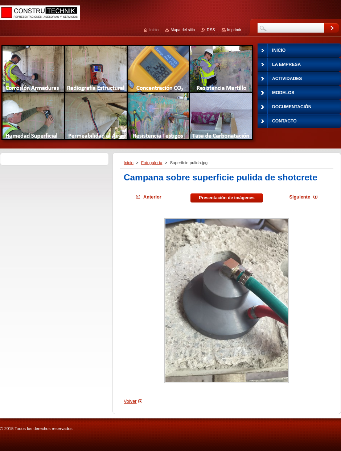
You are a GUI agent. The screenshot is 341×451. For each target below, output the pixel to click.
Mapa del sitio (182, 30)
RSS (211, 30)
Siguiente (299, 197)
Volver (130, 401)
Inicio (128, 162)
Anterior (152, 197)
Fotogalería (151, 162)
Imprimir (234, 30)
